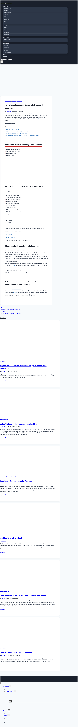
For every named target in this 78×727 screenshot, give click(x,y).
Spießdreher (6, 50)
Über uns (5, 56)
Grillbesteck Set (6, 32)
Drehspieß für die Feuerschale (9, 48)
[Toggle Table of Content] (5, 127)
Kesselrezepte (8, 101)
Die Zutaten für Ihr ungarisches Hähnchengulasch (17, 131)
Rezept (10, 118)
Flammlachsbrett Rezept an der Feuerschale (26, 312)
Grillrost (5, 16)
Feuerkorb (5, 29)
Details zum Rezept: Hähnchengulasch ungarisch (17, 129)
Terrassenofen (6, 34)
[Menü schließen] (0, 683)
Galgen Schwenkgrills (7, 8)
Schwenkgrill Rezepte (17, 101)
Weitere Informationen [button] (10, 237)
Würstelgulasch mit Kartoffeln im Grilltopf (26, 308)
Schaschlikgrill (6, 47)
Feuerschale (6, 14)
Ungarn (32, 114)
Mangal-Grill (6, 45)
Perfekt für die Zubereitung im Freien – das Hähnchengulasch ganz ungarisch (23, 135)
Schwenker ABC (6, 686)
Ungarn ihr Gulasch (16, 289)
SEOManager (4, 484)
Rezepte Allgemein (19, 534)
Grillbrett (5, 27)
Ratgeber (5, 54)
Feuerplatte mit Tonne (7, 52)
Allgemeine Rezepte (9, 713)
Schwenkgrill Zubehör (9, 691)
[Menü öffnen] (1, 61)
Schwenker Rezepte (7, 39)
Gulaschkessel (6, 19)
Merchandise (10, 699)
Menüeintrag (5, 710)
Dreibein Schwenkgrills (7, 10)
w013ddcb (8, 111)
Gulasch (15, 292)
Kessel (39, 118)
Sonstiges (7, 701)
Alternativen (5, 715)
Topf (14, 265)
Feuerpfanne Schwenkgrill (8, 17)
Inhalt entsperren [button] (8, 234)
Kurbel (5, 21)
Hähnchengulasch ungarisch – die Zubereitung (17, 133)
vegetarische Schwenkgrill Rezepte (32, 534)
